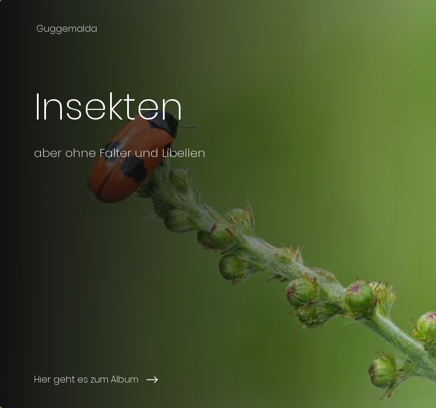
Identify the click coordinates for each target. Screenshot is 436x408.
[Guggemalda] (68, 29)
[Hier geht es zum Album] (138, 380)
